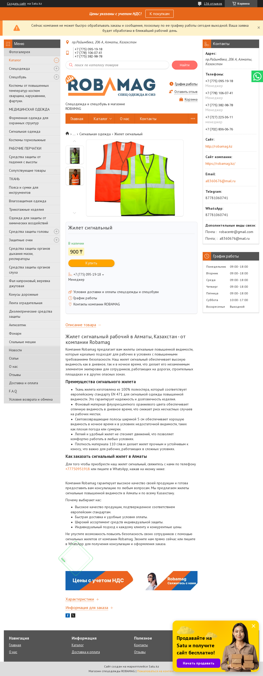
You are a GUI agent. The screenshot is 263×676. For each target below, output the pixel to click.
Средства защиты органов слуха (29, 270)
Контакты (148, 119)
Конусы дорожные (23, 294)
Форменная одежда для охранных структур (28, 120)
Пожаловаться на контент (155, 671)
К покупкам (159, 13)
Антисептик (17, 325)
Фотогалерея (19, 52)
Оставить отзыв (186, 92)
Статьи (13, 358)
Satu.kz (154, 666)
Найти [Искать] (185, 65)
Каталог (15, 60)
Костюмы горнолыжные (27, 140)
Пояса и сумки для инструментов (23, 190)
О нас (13, 366)
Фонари (15, 333)
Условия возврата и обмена (31, 399)
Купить (91, 262)
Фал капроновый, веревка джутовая (29, 283)
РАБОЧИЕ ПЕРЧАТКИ (25, 148)
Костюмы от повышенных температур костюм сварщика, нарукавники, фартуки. (29, 93)
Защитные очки (21, 240)
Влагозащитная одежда (27, 201)
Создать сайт (16, 3)
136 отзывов (213, 3)
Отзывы (15, 374)
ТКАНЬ (14, 179)
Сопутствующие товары (27, 170)
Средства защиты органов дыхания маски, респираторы (29, 253)
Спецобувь (17, 77)
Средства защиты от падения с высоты (25, 159)
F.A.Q (13, 391)
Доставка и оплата (23, 383)
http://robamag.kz (218, 146)
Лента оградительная (25, 303)
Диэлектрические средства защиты (30, 314)
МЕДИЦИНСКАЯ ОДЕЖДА (29, 109)
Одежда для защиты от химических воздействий (28, 220)
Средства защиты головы (29, 231)
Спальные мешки (22, 342)
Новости (15, 350)
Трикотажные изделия (26, 209)
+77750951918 (77, 469)
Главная (77, 119)
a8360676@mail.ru (220, 181)
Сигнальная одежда (24, 131)
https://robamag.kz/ (220, 163)
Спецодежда (19, 68)
